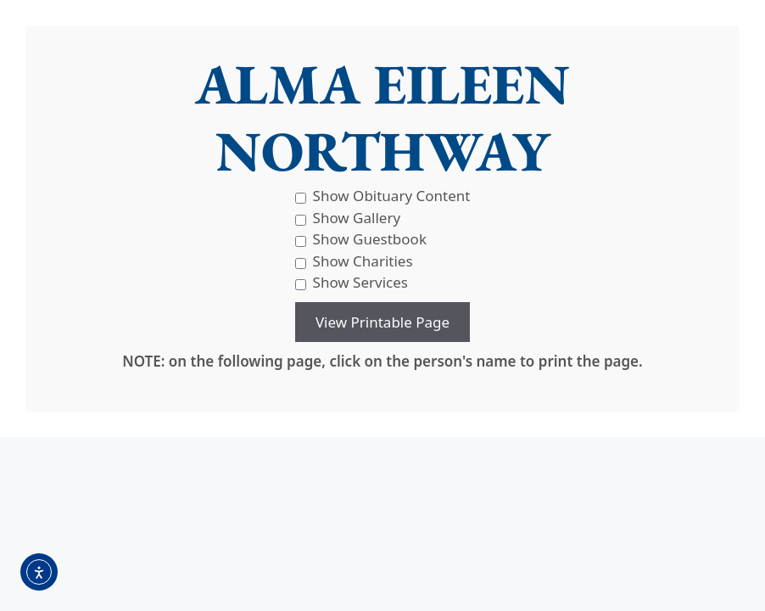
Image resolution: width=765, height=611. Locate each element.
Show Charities (354, 261)
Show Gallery (348, 217)
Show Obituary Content (383, 195)
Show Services (351, 282)
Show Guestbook (361, 239)
